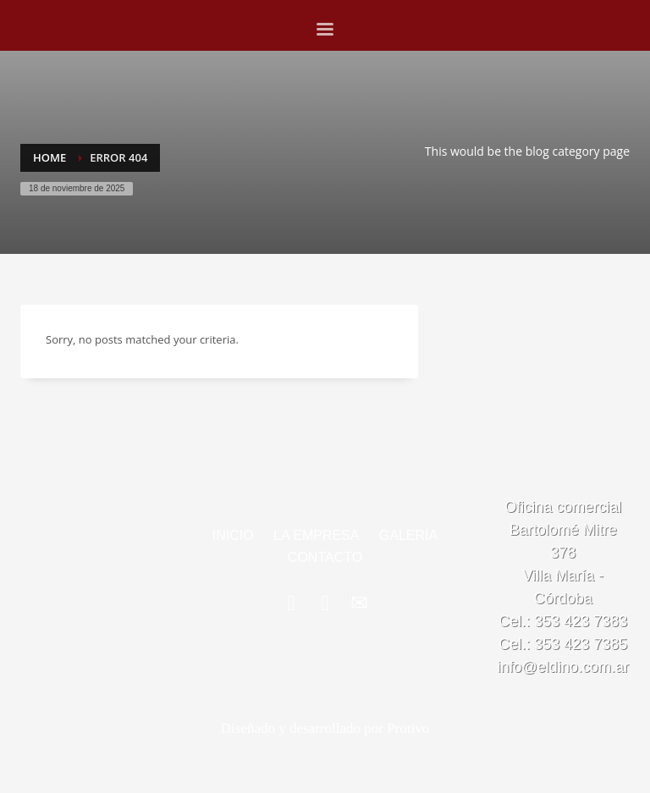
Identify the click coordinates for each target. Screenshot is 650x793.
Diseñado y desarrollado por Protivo (325, 728)
